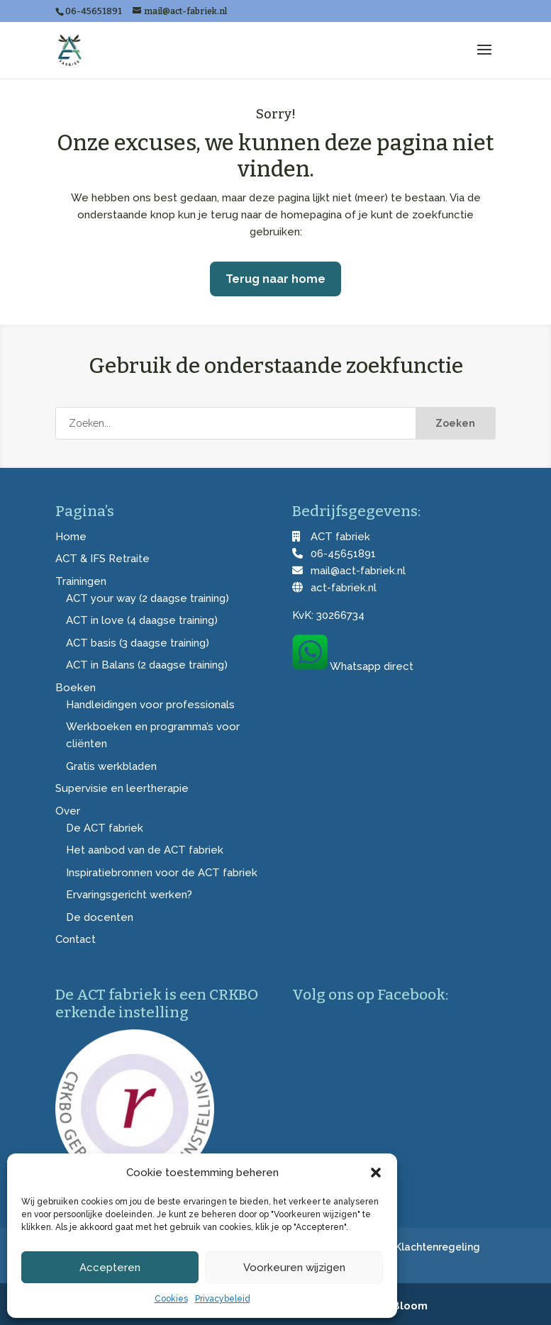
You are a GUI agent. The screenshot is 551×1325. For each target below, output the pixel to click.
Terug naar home (275, 279)
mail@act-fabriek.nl (358, 570)
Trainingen (80, 581)
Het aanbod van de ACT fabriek (144, 850)
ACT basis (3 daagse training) (137, 643)
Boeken (75, 687)
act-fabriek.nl (344, 587)
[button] (376, 1172)
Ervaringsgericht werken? (129, 894)
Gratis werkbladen (111, 766)
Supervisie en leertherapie (122, 788)
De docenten (99, 917)
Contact (75, 939)
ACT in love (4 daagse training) (142, 620)
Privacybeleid (222, 1299)
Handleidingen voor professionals (150, 704)
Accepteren (109, 1267)
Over (67, 811)
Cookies (171, 1299)
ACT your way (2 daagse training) (147, 598)
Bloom (410, 1305)
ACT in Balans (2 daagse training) (147, 665)
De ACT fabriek (104, 828)
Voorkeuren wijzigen (294, 1267)
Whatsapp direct (371, 666)
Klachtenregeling (437, 1247)
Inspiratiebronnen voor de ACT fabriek (161, 872)
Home (71, 536)
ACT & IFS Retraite (102, 558)
